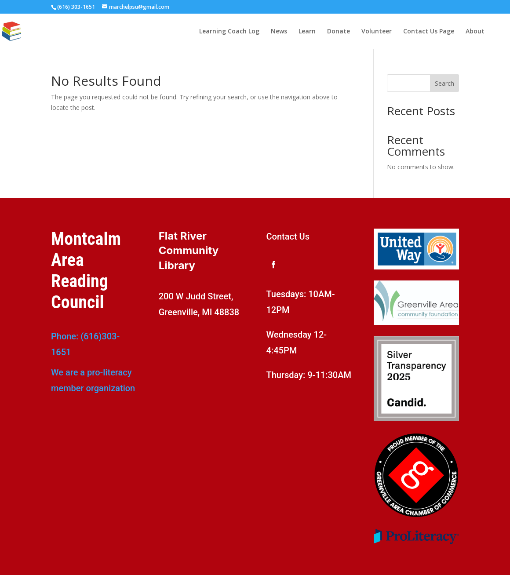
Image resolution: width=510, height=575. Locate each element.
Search (444, 83)
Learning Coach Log (229, 31)
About (475, 31)
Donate (338, 31)
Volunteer (376, 31)
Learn (307, 31)
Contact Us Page (428, 31)
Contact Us (288, 236)
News (279, 31)
